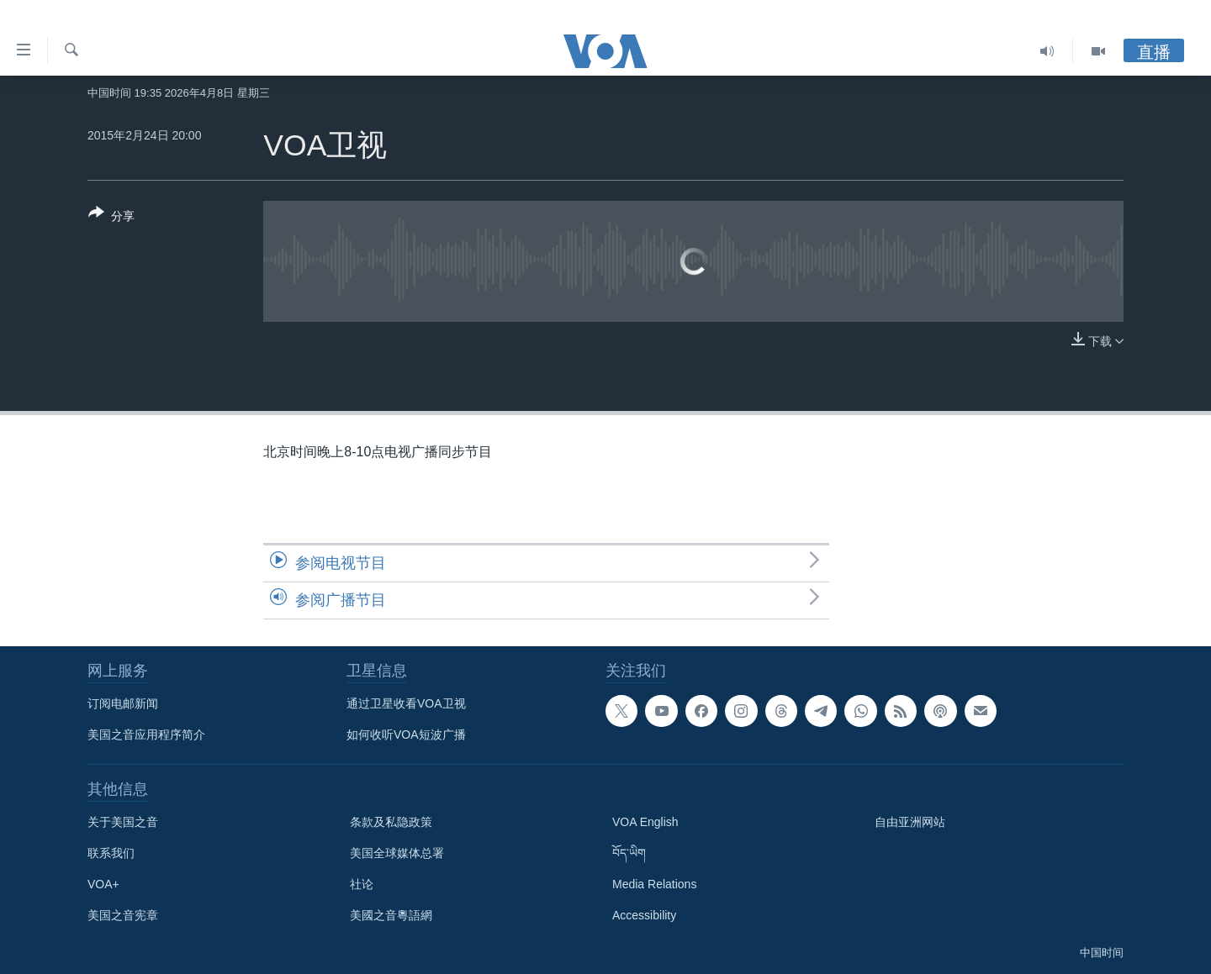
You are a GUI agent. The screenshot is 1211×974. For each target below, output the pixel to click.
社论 (361, 884)
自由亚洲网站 (910, 822)
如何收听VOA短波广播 (406, 734)
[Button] (111, 217)
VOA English (645, 822)
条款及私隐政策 (391, 822)
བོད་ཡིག (629, 853)
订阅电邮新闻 (122, 703)
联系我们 (111, 853)
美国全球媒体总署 (397, 853)
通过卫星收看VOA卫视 (406, 703)
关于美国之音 (122, 822)
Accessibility (644, 915)
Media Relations (654, 884)
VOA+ (103, 884)
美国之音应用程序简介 (146, 734)
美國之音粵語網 (391, 915)
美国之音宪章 (122, 915)
